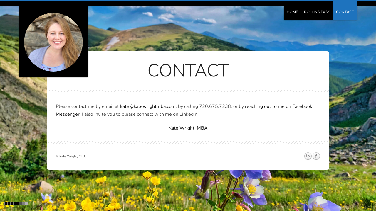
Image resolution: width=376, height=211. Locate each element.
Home (292, 12)
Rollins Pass (317, 12)
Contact (345, 12)
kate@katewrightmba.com (148, 106)
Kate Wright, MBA (188, 128)
